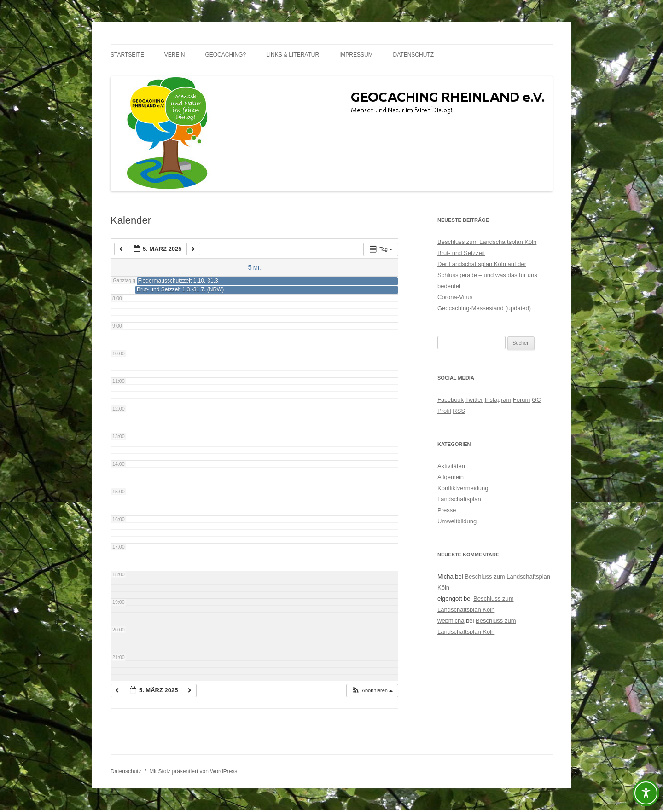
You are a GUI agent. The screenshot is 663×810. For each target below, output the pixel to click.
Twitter (474, 399)
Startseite (127, 55)
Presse (446, 510)
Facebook (450, 399)
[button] (372, 690)
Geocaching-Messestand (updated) (484, 308)
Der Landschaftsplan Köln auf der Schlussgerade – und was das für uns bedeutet (487, 274)
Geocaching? (225, 55)
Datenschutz (413, 55)
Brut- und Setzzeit (461, 252)
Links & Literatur (292, 55)
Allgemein (450, 477)
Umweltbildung (457, 521)
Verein (174, 55)
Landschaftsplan (459, 499)
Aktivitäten (451, 466)
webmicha (451, 620)
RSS (459, 410)
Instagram (497, 399)
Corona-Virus (454, 297)
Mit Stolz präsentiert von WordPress (193, 771)
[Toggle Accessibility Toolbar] (646, 793)
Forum (521, 399)
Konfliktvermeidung (463, 488)
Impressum (356, 55)
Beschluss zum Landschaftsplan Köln (486, 241)
